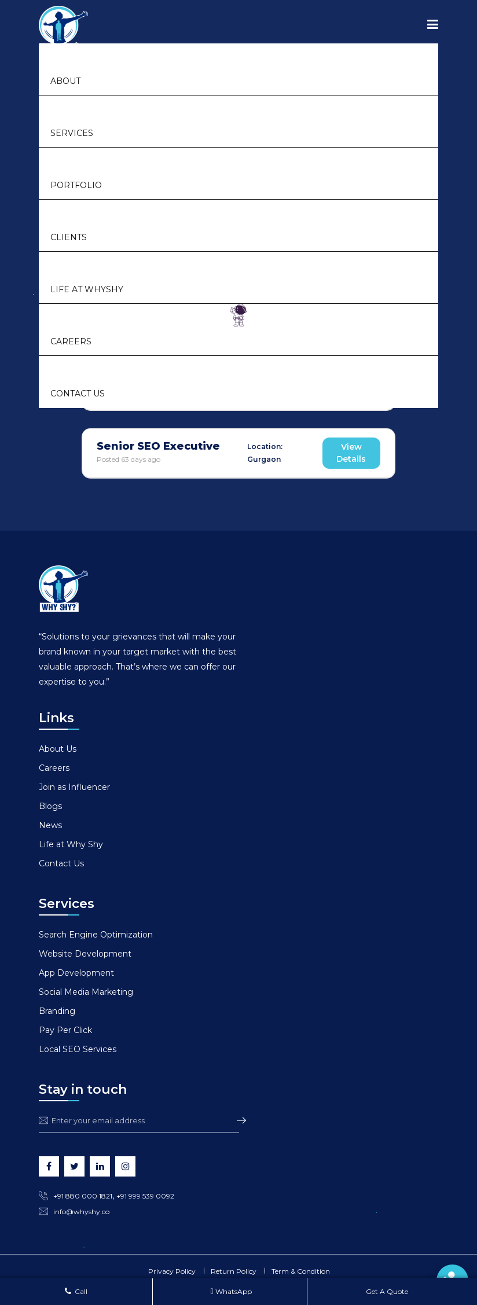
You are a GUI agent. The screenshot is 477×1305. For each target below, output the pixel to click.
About (65, 81)
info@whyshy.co (81, 1211)
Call (76, 1291)
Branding (57, 1011)
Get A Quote (386, 1291)
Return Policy (233, 1271)
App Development (76, 973)
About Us (57, 749)
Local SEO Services (77, 1049)
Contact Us (77, 393)
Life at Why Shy (71, 844)
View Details (351, 453)
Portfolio (76, 185)
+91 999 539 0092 (145, 1196)
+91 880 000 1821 (82, 1196)
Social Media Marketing (86, 992)
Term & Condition (300, 1271)
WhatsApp (230, 1291)
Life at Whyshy (86, 289)
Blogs (50, 806)
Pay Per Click (65, 1030)
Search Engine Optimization (96, 934)
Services (71, 133)
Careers (70, 341)
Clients (68, 237)
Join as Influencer (74, 787)
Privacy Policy (172, 1271)
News (50, 825)
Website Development (85, 954)
